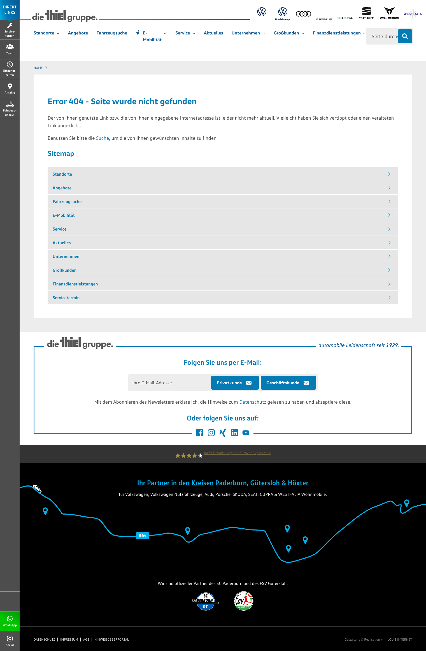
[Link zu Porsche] (326, 18)
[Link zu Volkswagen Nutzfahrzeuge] (285, 14)
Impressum (69, 639)
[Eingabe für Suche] (389, 36)
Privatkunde (229, 382)
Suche (102, 138)
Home (38, 68)
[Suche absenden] (405, 36)
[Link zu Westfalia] (415, 14)
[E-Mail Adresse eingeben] (169, 383)
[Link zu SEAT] (368, 14)
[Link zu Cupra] (391, 14)
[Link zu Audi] (305, 14)
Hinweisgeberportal (111, 639)
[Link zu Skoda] (347, 14)
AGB (86, 639)
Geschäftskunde (282, 382)
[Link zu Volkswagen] (264, 14)
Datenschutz (252, 402)
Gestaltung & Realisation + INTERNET (378, 639)
